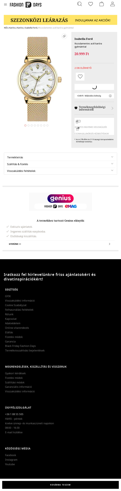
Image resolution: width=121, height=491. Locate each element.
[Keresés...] (79, 4)
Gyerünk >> (60, 244)
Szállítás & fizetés (17, 164)
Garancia (10, 341)
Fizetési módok (14, 337)
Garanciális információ (18, 387)
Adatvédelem (12, 323)
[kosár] (101, 4)
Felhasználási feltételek (19, 309)
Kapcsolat (11, 319)
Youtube (10, 464)
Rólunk (9, 314)
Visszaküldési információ (20, 300)
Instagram (11, 459)
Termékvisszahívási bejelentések (25, 350)
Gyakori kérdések (15, 373)
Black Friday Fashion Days (20, 346)
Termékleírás (15, 157)
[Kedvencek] (90, 4)
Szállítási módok (14, 382)
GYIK (8, 296)
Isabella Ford (84, 39)
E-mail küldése (14, 432)
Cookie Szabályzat (15, 305)
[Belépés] (112, 4)
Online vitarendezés (17, 328)
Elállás (9, 332)
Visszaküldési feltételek (21, 171)
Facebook (10, 455)
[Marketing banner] (60, 18)
